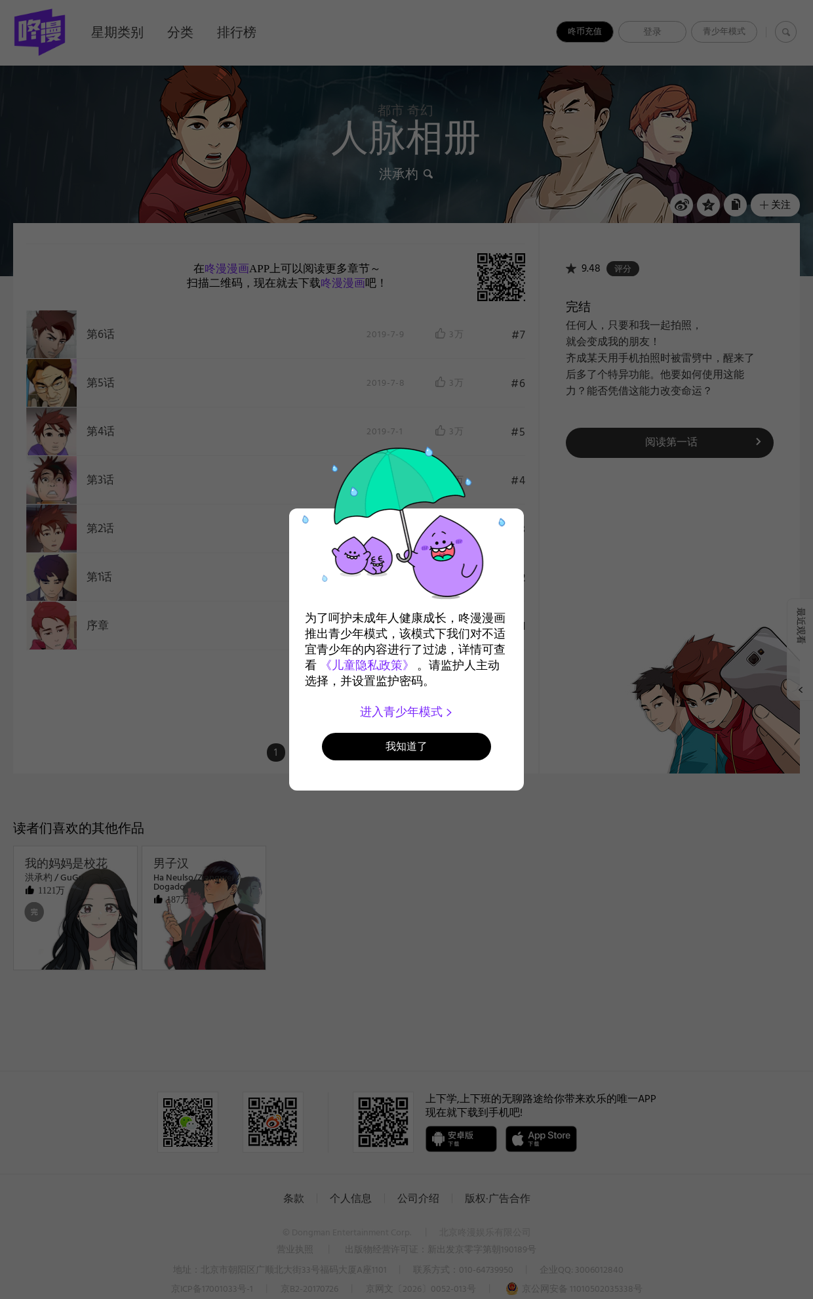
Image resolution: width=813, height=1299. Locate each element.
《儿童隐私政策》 (367, 665)
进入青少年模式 (407, 711)
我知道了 (406, 746)
